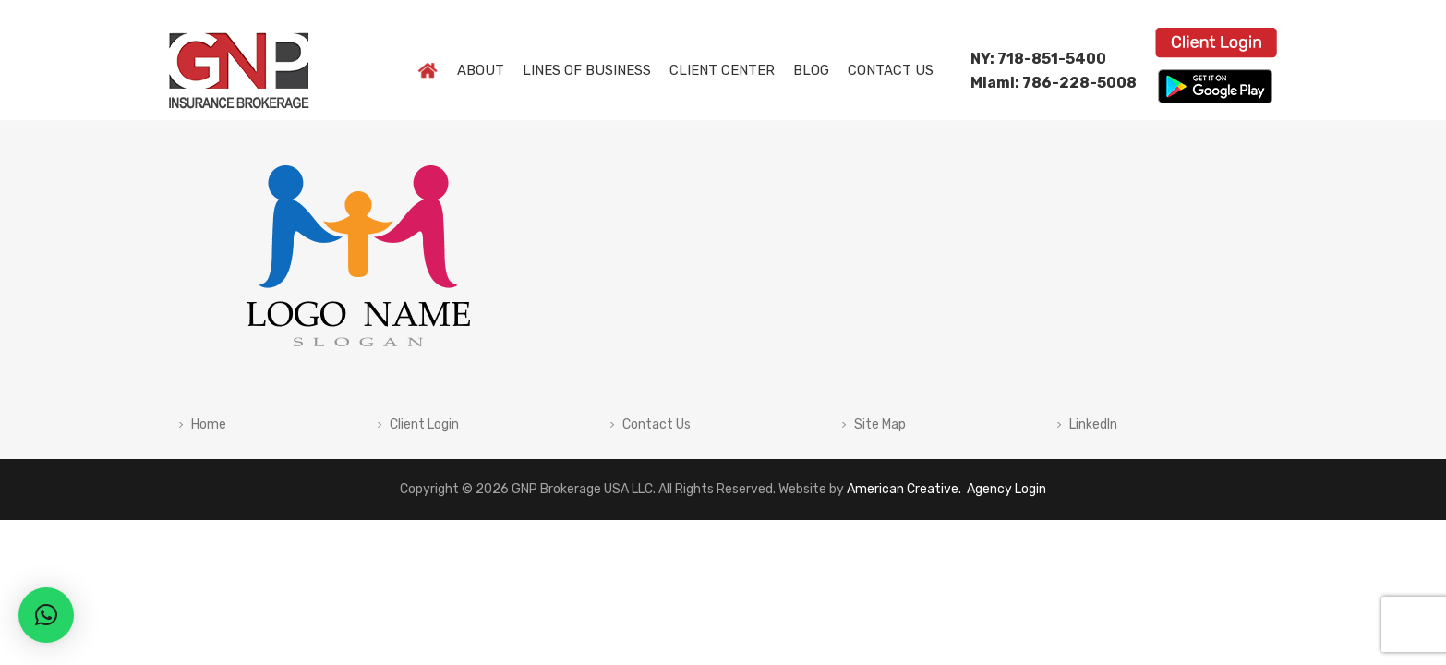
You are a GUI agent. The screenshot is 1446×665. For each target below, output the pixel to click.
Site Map (880, 424)
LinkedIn (1093, 424)
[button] (46, 615)
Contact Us (656, 424)
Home (208, 424)
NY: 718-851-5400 (1038, 58)
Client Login (424, 424)
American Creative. (904, 489)
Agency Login (1005, 489)
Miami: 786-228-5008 (1053, 82)
